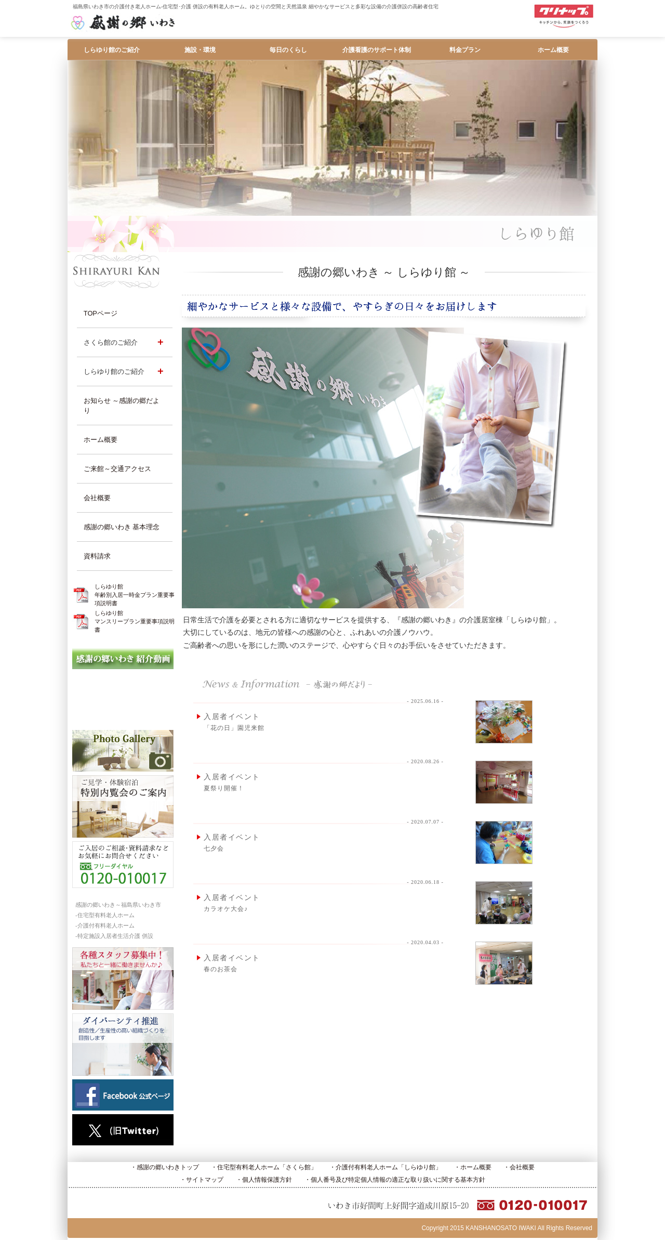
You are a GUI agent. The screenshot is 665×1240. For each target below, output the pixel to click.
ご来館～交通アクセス (117, 469)
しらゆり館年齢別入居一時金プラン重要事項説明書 (135, 594)
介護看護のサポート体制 (376, 50)
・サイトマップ (201, 1179)
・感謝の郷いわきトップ (164, 1167)
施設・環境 (200, 50)
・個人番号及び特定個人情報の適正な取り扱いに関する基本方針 (394, 1179)
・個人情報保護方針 (264, 1179)
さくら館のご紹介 (111, 342)
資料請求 (97, 556)
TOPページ (100, 313)
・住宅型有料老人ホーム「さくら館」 (264, 1167)
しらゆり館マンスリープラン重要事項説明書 (135, 621)
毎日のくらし (288, 50)
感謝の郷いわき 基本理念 (122, 527)
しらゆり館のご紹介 (112, 50)
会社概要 (97, 498)
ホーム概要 (553, 50)
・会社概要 (519, 1167)
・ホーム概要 (472, 1167)
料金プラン (465, 50)
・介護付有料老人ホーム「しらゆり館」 (385, 1167)
